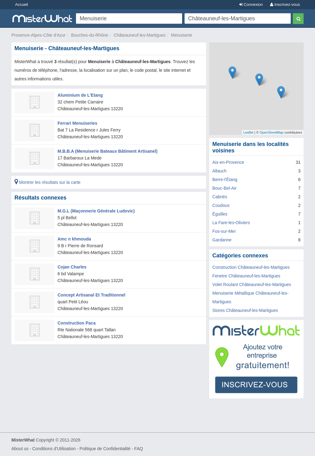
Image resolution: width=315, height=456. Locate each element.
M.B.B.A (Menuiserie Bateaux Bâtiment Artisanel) (108, 151)
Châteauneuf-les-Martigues (139, 35)
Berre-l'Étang (224, 179)
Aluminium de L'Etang (80, 95)
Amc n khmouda (74, 238)
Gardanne (221, 239)
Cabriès (219, 196)
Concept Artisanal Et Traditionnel (91, 295)
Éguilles (219, 214)
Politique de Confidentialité (104, 448)
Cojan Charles (72, 266)
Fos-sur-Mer (224, 231)
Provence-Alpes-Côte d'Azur (38, 35)
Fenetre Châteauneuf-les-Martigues (246, 275)
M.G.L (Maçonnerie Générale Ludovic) (96, 210)
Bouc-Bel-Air (224, 188)
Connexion (251, 4)
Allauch (219, 170)
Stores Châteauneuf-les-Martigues (245, 310)
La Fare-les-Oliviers (231, 222)
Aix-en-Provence (228, 162)
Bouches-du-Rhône (89, 35)
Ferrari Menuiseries (77, 123)
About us (19, 448)
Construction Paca (77, 323)
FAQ (138, 448)
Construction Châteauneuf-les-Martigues (250, 267)
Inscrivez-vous (285, 4)
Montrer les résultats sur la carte (47, 182)
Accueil (21, 4)
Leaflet (248, 132)
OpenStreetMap (272, 132)
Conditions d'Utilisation (54, 448)
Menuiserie (181, 35)
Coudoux (220, 205)
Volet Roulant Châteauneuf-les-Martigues (251, 284)
